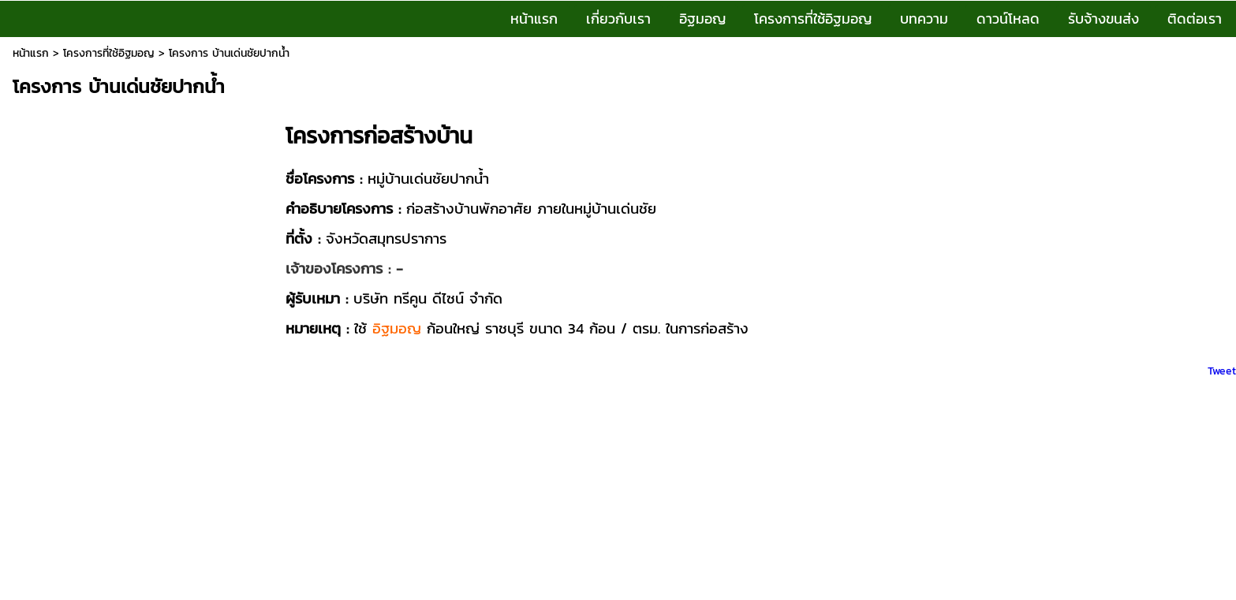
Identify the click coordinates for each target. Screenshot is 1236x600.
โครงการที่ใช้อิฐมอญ (109, 53)
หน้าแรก (31, 53)
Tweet (1222, 371)
